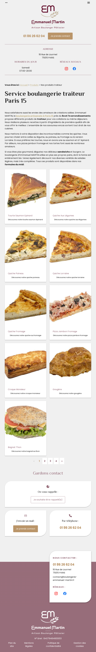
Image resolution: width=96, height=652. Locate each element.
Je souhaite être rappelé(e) (47, 499)
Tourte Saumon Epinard (20, 215)
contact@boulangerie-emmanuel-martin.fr (65, 578)
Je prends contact (60, 36)
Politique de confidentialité (53, 644)
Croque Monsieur (16, 389)
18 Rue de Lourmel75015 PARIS (48, 56)
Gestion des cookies (80, 644)
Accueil (24, 85)
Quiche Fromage (16, 331)
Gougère (57, 389)
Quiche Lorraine (61, 273)
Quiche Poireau (16, 273)
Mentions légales (29, 644)
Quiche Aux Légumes (63, 215)
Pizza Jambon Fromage (65, 331)
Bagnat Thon (14, 447)
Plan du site (12, 644)
